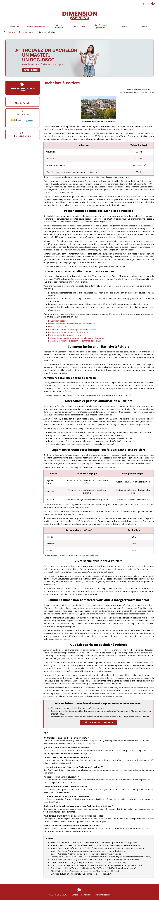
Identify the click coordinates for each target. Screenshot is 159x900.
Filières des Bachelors (57, 326)
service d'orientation (104, 611)
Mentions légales (102, 894)
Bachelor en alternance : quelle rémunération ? (69, 332)
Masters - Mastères (36, 26)
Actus (144, 26)
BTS (130, 395)
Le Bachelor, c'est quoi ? (58, 321)
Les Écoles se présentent (101, 26)
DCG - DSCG (79, 26)
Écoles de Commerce (58, 26)
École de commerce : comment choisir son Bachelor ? (71, 323)
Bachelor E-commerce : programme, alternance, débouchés (74, 341)
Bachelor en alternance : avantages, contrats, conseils (72, 329)
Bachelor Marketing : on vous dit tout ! (65, 335)
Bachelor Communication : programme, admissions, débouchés (76, 338)
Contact (74, 894)
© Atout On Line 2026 (59, 894)
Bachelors (14, 26)
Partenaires (86, 894)
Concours (123, 26)
